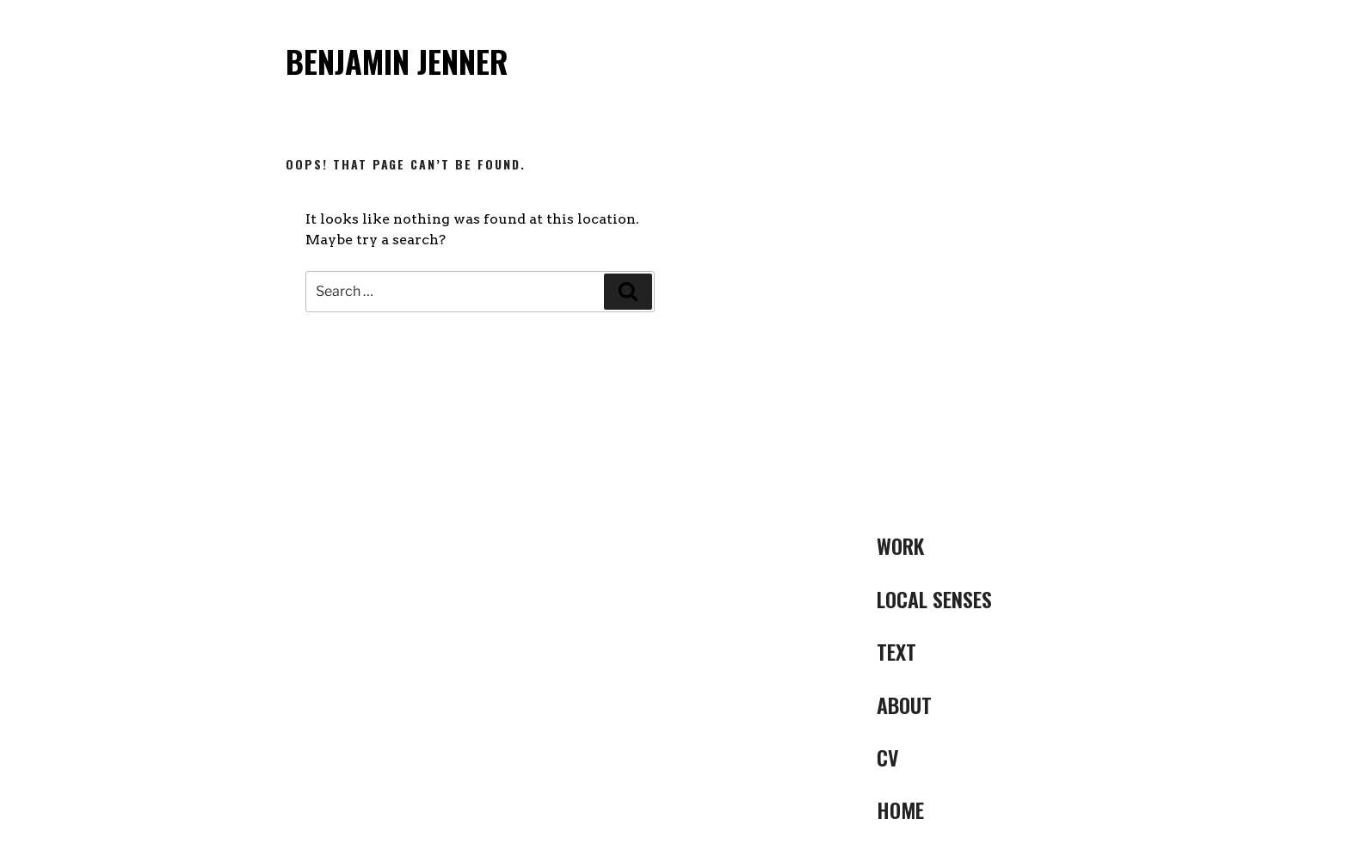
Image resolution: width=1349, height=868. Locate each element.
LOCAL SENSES (934, 598)
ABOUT (904, 704)
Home (900, 809)
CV (888, 757)
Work (900, 545)
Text (896, 651)
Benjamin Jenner (397, 60)
